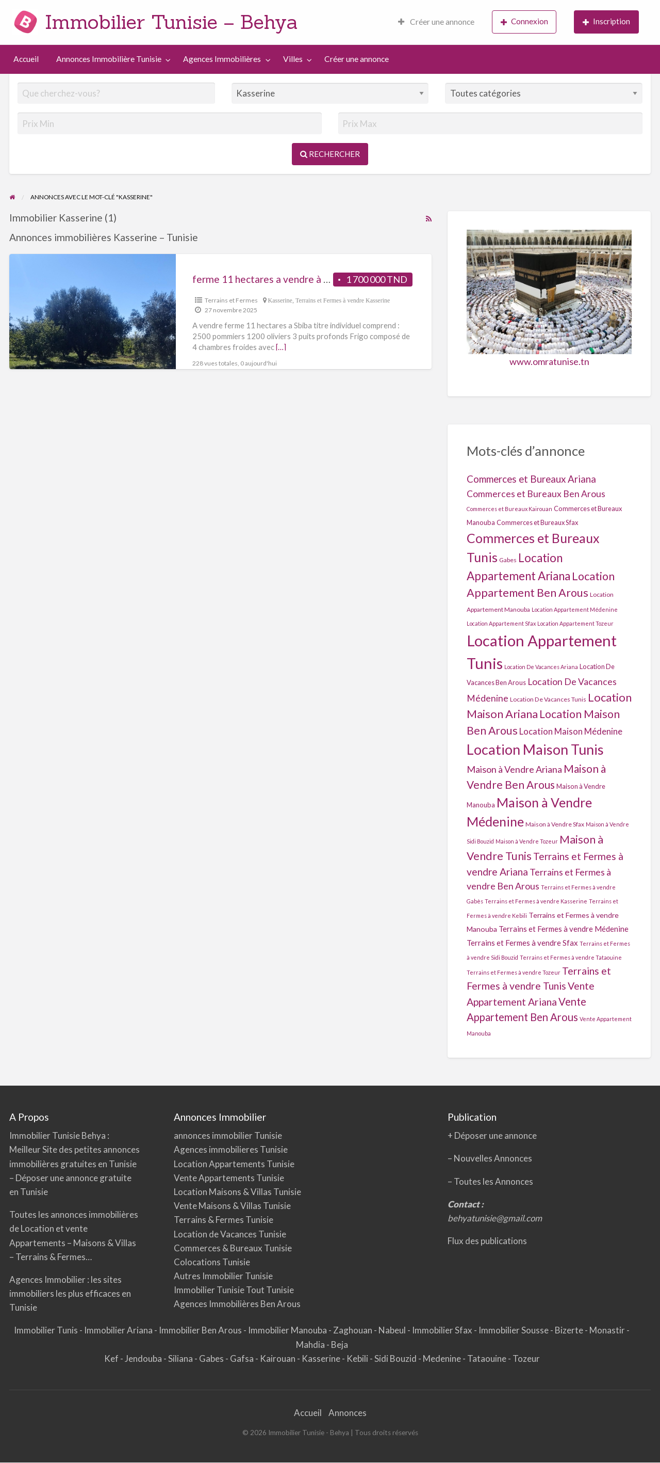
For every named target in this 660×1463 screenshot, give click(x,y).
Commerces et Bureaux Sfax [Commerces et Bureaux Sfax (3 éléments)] (537, 522)
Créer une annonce (436, 21)
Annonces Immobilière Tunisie (108, 58)
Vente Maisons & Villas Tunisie (232, 1205)
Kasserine (280, 300)
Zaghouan (353, 1330)
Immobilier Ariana (119, 1330)
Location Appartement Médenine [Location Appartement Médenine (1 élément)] (575, 609)
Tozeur (526, 1358)
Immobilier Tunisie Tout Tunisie (234, 1289)
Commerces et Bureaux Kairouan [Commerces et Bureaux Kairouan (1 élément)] (509, 508)
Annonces (347, 1412)
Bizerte (570, 1330)
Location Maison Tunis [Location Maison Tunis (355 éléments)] (535, 749)
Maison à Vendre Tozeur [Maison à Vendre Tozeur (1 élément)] (527, 841)
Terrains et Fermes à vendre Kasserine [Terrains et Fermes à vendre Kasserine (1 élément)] (536, 901)
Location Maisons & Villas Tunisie (237, 1191)
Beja (339, 1344)
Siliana (181, 1358)
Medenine (443, 1358)
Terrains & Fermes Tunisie (223, 1219)
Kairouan (278, 1358)
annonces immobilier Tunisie (228, 1135)
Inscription (607, 21)
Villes (293, 58)
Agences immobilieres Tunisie (231, 1149)
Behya (94, 1135)
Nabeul (392, 1330)
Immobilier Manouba (288, 1330)
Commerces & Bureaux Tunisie (233, 1248)
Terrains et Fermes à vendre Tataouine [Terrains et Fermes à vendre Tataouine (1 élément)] (571, 957)
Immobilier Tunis (46, 1330)
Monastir (607, 1330)
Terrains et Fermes (231, 300)
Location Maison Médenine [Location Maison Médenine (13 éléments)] (570, 731)
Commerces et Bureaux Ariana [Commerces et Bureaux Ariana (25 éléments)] (531, 479)
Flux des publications (487, 1240)
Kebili (358, 1358)
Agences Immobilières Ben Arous (237, 1303)
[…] (281, 347)
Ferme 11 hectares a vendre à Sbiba (269, 279)
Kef (112, 1358)
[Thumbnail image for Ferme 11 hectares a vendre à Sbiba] (92, 311)
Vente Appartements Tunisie (229, 1177)
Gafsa (242, 1358)
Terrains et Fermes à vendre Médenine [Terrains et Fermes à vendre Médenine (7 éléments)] (564, 928)
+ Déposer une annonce (492, 1135)
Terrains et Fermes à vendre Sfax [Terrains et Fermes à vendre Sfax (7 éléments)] (522, 942)
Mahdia (311, 1344)
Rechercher (330, 153)
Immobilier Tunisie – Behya (171, 21)
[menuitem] (436, 22)
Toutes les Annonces (493, 1181)
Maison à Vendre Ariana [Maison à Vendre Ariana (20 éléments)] (514, 769)
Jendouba (144, 1358)
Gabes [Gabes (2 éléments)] (508, 560)
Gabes (212, 1358)
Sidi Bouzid (396, 1358)
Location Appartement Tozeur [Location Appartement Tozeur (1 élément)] (575, 623)
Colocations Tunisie (212, 1262)
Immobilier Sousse (514, 1330)
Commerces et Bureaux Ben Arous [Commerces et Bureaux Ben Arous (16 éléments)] (536, 493)
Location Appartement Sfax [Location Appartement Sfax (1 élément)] (501, 623)
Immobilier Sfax (443, 1330)
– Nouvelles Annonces (490, 1158)
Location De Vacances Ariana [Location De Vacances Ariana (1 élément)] (541, 666)
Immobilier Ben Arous (201, 1330)
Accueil (26, 58)
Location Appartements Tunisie (234, 1163)
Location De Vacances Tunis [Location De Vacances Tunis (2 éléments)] (548, 699)
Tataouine (487, 1358)
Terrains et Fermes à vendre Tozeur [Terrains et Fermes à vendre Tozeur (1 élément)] (513, 972)
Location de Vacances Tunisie (230, 1234)
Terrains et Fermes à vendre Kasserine (342, 300)
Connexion (525, 21)
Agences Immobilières (222, 58)
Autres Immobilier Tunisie (223, 1275)
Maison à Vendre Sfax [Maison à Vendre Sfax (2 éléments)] (554, 824)
